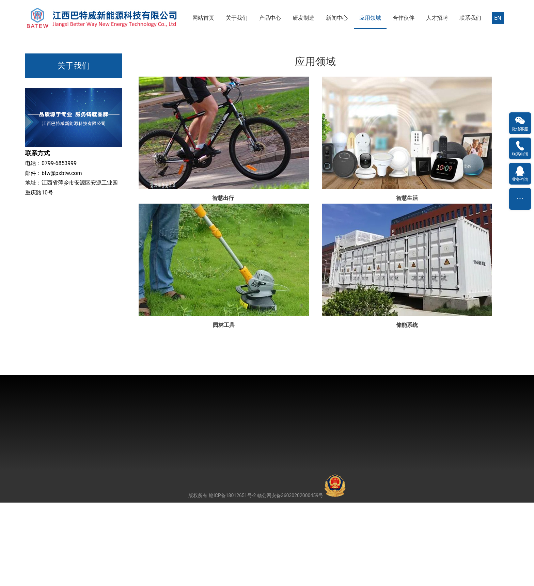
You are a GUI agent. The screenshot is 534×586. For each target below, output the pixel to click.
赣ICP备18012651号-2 (232, 579)
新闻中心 (337, 18)
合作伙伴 (403, 18)
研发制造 (303, 18)
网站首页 (203, 18)
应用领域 (370, 18)
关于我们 (237, 18)
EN (497, 18)
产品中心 (270, 18)
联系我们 (470, 18)
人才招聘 (437, 18)
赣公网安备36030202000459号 (301, 579)
